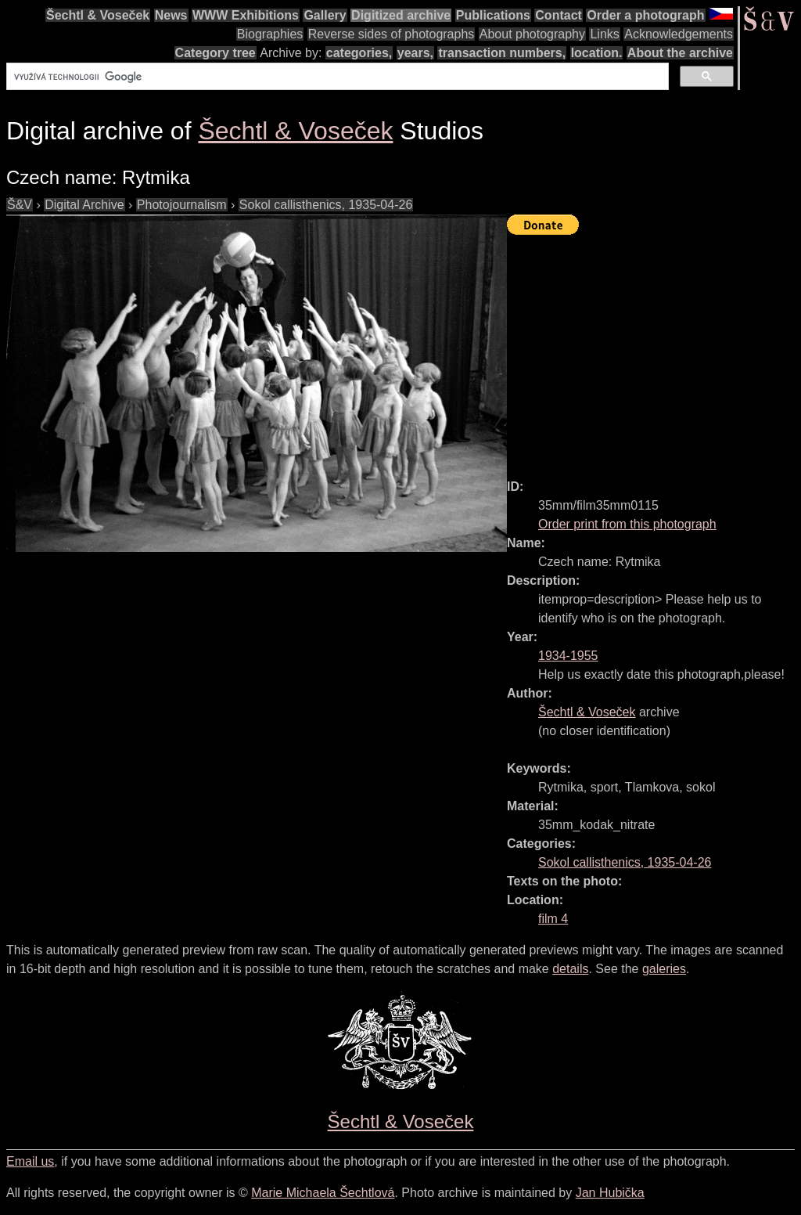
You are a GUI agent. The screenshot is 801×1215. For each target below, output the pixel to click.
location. (597, 52)
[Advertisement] (654, 350)
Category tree (215, 52)
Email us (30, 1161)
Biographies (270, 34)
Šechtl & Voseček (97, 15)
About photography (532, 34)
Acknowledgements (678, 34)
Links (604, 34)
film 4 (553, 918)
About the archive (680, 52)
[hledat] (336, 77)
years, (415, 52)
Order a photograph (645, 15)
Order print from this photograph (627, 524)
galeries (664, 968)
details (570, 968)
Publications (493, 15)
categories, (359, 52)
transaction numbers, (502, 52)
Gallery (325, 15)
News (171, 15)
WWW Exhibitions (245, 15)
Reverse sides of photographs (391, 34)
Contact (558, 15)
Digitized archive (401, 15)
